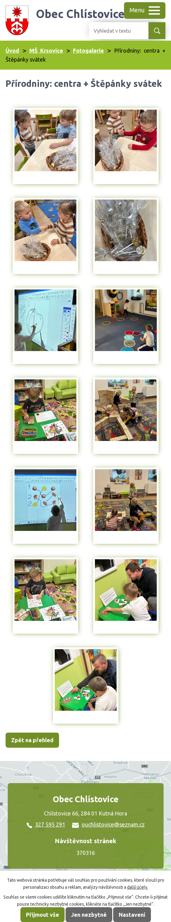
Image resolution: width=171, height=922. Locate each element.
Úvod (12, 50)
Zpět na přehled (32, 740)
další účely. (137, 887)
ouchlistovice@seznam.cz (108, 824)
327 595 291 (46, 824)
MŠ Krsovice (46, 50)
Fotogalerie (88, 50)
